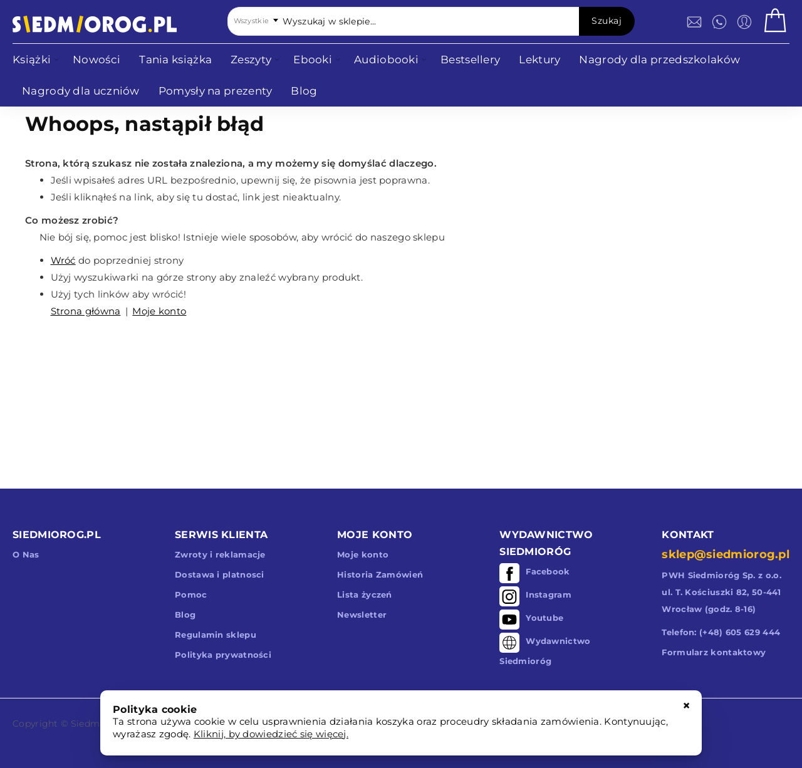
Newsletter (362, 615)
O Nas (26, 554)
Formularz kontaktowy (714, 652)
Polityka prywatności (223, 655)
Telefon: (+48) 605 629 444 (721, 632)
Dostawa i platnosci (219, 574)
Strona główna (86, 311)
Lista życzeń (364, 594)
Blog (185, 615)
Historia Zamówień (380, 574)
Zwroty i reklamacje (220, 554)
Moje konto (159, 311)
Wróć (63, 260)
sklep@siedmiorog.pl (725, 554)
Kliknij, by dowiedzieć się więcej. (271, 734)
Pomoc (191, 594)
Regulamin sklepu (215, 635)
